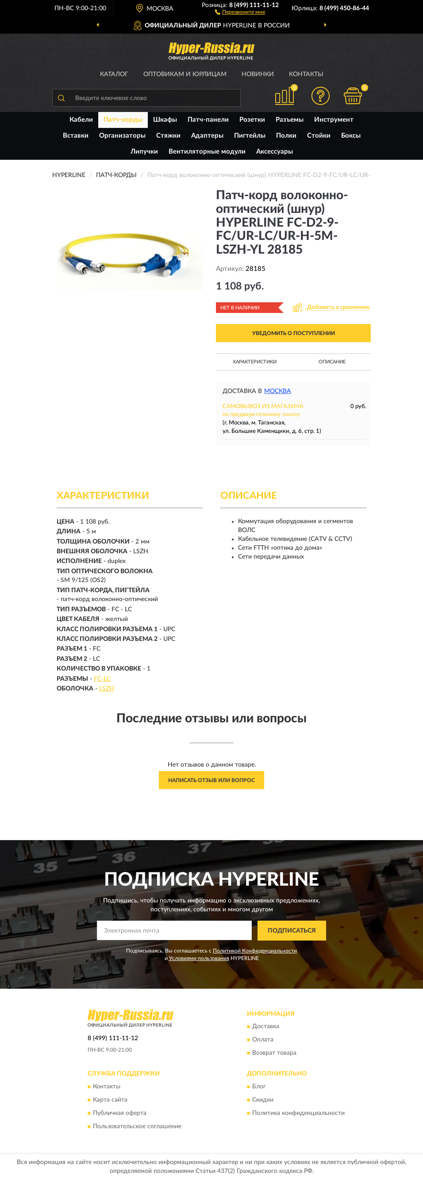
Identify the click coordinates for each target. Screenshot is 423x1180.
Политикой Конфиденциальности (255, 950)
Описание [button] (332, 361)
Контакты (306, 74)
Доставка (265, 1027)
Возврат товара (274, 1053)
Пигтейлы (249, 135)
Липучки (144, 151)
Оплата (262, 1040)
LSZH (106, 689)
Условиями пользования (199, 958)
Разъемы (290, 119)
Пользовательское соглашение (137, 1126)
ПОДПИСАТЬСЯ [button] (292, 931)
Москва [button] (277, 391)
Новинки (258, 74)
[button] (240, 11)
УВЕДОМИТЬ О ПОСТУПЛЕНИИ (293, 333)
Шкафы (165, 119)
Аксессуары (274, 151)
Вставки (75, 135)
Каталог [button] (114, 74)
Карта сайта (110, 1100)
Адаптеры (207, 135)
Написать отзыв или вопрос (211, 780)
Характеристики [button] (255, 361)
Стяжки (168, 135)
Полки (286, 135)
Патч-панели (208, 119)
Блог (259, 1087)
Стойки (319, 135)
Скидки (262, 1100)
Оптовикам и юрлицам (185, 74)
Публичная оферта (119, 1113)
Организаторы (122, 135)
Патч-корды (123, 119)
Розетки (252, 119)
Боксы (351, 135)
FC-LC (102, 679)
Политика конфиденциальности (298, 1113)
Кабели (81, 119)
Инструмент (334, 119)
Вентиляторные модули (207, 151)
